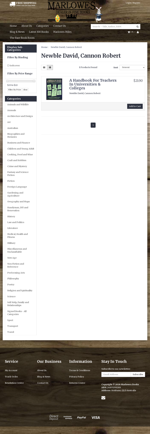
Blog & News (17, 31)
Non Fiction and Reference (15, 265)
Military (11, 243)
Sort (115, 67)
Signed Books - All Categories (17, 313)
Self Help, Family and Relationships (18, 304)
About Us (26, 25)
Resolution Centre (14, 383)
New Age (12, 257)
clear (25, 90)
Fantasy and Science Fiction (17, 173)
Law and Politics (15, 222)
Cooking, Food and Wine (20, 154)
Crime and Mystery (17, 166)
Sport (10, 320)
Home (13, 25)
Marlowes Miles (62, 31)
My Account (11, 370)
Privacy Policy (76, 376)
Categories (42, 25)
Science (11, 296)
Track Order (11, 376)
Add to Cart (135, 106)
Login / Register (133, 3)
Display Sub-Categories (15, 48)
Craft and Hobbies (16, 160)
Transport (12, 326)
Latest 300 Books (39, 31)
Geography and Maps (18, 201)
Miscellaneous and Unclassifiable (17, 250)
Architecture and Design (20, 116)
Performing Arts (16, 272)
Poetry (10, 284)
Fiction (11, 181)
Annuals (11, 110)
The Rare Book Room (22, 37)
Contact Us (59, 25)
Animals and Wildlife (18, 104)
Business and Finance (18, 142)
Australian (12, 128)
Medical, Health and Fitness (17, 235)
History (11, 216)
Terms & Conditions (79, 370)
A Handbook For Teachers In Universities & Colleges (93, 84)
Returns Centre (77, 383)
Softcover (15, 65)
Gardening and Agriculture (15, 194)
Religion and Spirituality (19, 290)
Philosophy (13, 278)
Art (9, 122)
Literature (12, 228)
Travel (10, 332)
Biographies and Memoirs (15, 135)
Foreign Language (17, 186)
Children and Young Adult (20, 148)
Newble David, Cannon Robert (66, 47)
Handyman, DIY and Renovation (17, 209)
